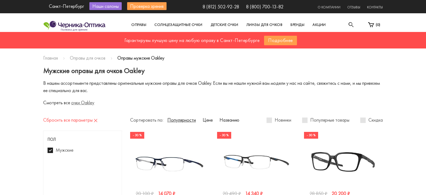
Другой (237, 41)
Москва (162, 41)
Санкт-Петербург (200, 41)
